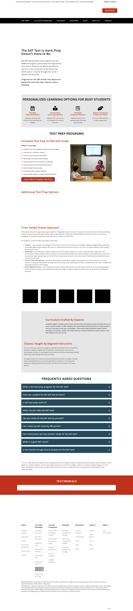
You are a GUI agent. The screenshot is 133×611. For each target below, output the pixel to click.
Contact (108, 21)
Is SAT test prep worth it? (35, 402)
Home (109, 608)
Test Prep (25, 21)
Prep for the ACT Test (39, 575)
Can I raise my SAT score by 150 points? (42, 426)
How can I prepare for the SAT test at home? (44, 395)
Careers (23, 541)
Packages (61, 21)
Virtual (91, 549)
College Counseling (43, 21)
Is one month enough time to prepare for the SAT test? (49, 450)
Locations (74, 21)
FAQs (77, 545)
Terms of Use (25, 551)
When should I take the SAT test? (38, 410)
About (23, 525)
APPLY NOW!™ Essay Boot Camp (52, 541)
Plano (91, 545)
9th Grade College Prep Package (66, 533)
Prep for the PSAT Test (39, 563)
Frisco (91, 541)
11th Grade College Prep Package (66, 550)
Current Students (79, 532)
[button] (72, 163)
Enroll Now (109, 10)
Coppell (91, 530)
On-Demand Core (39, 557)
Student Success (24, 532)
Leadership (25, 537)
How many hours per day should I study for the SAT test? (50, 434)
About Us (96, 21)
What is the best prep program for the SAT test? (46, 387)
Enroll (105, 525)
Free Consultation (107, 532)
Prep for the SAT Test (39, 569)
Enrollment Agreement (25, 546)
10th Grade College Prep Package (66, 541)
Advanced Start (38, 544)
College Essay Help (52, 561)
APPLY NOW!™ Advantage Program (52, 533)
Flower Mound (91, 536)
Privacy (23, 555)
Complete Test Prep (38, 532)
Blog (85, 21)
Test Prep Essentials (38, 538)
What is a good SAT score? (35, 442)
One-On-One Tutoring (39, 550)
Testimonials (80, 537)
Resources (80, 525)
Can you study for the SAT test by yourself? (43, 418)
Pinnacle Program (51, 555)
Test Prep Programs (39, 526)
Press (77, 541)
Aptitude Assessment (52, 548)
